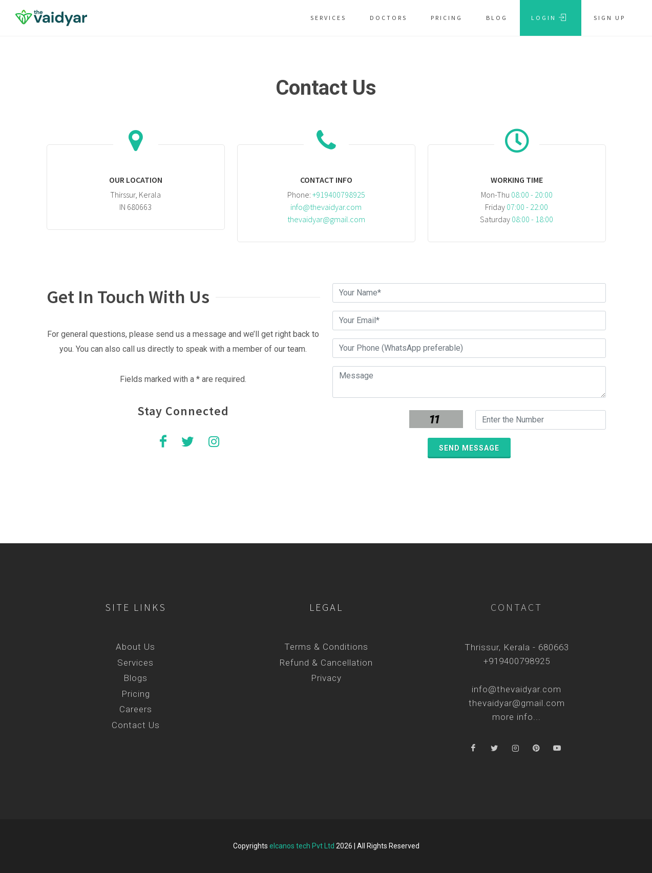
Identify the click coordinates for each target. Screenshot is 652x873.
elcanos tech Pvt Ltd (301, 846)
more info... (516, 717)
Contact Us (136, 725)
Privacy (326, 678)
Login (549, 17)
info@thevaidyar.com (326, 207)
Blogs (135, 678)
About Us (135, 647)
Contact (516, 607)
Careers (135, 709)
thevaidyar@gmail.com (326, 219)
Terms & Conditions (326, 647)
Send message (469, 448)
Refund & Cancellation (326, 662)
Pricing (135, 694)
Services (135, 662)
